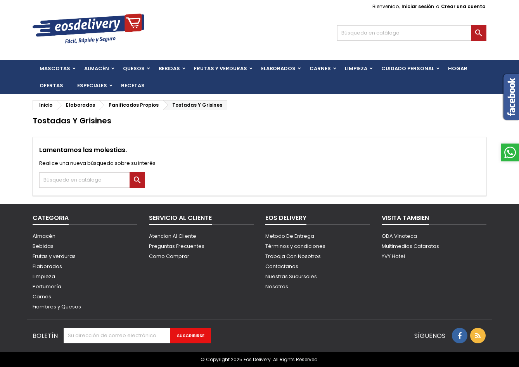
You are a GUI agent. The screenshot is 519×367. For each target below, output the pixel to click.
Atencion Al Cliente (172, 236)
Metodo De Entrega (289, 236)
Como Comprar (169, 256)
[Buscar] (411, 33)
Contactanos (281, 266)
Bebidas (43, 246)
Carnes (320, 68)
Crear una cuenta (463, 6)
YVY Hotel (393, 256)
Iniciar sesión (417, 6)
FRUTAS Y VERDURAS (220, 68)
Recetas (133, 85)
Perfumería (47, 286)
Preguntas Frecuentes (176, 246)
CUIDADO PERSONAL (407, 68)
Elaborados (278, 68)
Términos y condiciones (295, 246)
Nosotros (276, 286)
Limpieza (356, 68)
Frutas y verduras (54, 256)
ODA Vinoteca (399, 236)
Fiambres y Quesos (57, 306)
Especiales (92, 85)
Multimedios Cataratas (410, 246)
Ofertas (51, 85)
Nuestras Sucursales (291, 276)
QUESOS (134, 68)
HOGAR (457, 68)
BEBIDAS (169, 68)
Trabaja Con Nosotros (293, 256)
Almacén (96, 68)
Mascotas (55, 68)
